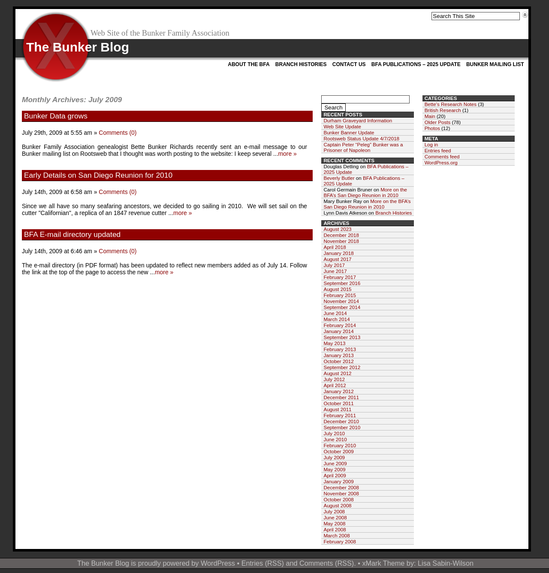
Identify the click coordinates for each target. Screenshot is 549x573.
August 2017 (337, 259)
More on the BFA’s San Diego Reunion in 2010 (365, 192)
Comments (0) (117, 132)
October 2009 (338, 451)
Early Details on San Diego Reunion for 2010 (98, 175)
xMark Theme (383, 563)
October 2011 (338, 403)
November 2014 (341, 301)
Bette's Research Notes (451, 104)
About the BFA (248, 64)
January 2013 (338, 355)
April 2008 (334, 529)
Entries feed (438, 150)
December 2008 (341, 487)
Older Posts (438, 122)
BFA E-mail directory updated (72, 234)
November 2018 (341, 241)
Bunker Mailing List (495, 64)
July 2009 (334, 457)
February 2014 (339, 325)
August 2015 (337, 289)
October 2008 (338, 499)
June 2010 (335, 439)
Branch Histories (301, 64)
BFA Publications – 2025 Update (416, 64)
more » (287, 153)
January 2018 (338, 253)
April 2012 (334, 385)
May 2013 (334, 343)
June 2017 (335, 271)
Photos (432, 128)
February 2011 (339, 415)
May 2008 (334, 523)
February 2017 (339, 277)
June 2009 (335, 463)
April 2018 (334, 247)
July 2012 (334, 379)
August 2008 (337, 505)
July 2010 (334, 433)
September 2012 (341, 367)
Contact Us (349, 64)
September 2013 (341, 337)
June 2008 (335, 517)
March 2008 (336, 535)
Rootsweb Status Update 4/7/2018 (361, 138)
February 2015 (339, 295)
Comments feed (442, 156)
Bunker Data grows (55, 116)
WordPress (218, 563)
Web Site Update (342, 126)
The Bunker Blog (77, 47)
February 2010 (339, 445)
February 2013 (339, 349)
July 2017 (334, 265)
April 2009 (334, 475)
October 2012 (338, 361)
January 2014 (338, 331)
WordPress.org (441, 162)
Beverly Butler (338, 178)
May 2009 (334, 469)
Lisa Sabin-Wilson (446, 563)
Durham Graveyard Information (357, 120)
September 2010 (341, 427)
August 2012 (337, 373)
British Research (443, 110)
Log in (431, 144)
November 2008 (341, 493)
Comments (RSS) (326, 563)
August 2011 (337, 409)
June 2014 (335, 313)
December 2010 (341, 421)
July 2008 (334, 511)
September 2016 (341, 283)
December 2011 (341, 397)
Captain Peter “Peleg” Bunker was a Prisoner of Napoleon (363, 147)
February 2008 (339, 541)
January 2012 (338, 391)
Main (430, 116)
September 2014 (341, 307)
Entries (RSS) (262, 563)
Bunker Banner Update (348, 132)
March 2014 (336, 319)
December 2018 (341, 235)
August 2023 (337, 229)
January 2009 (338, 481)
